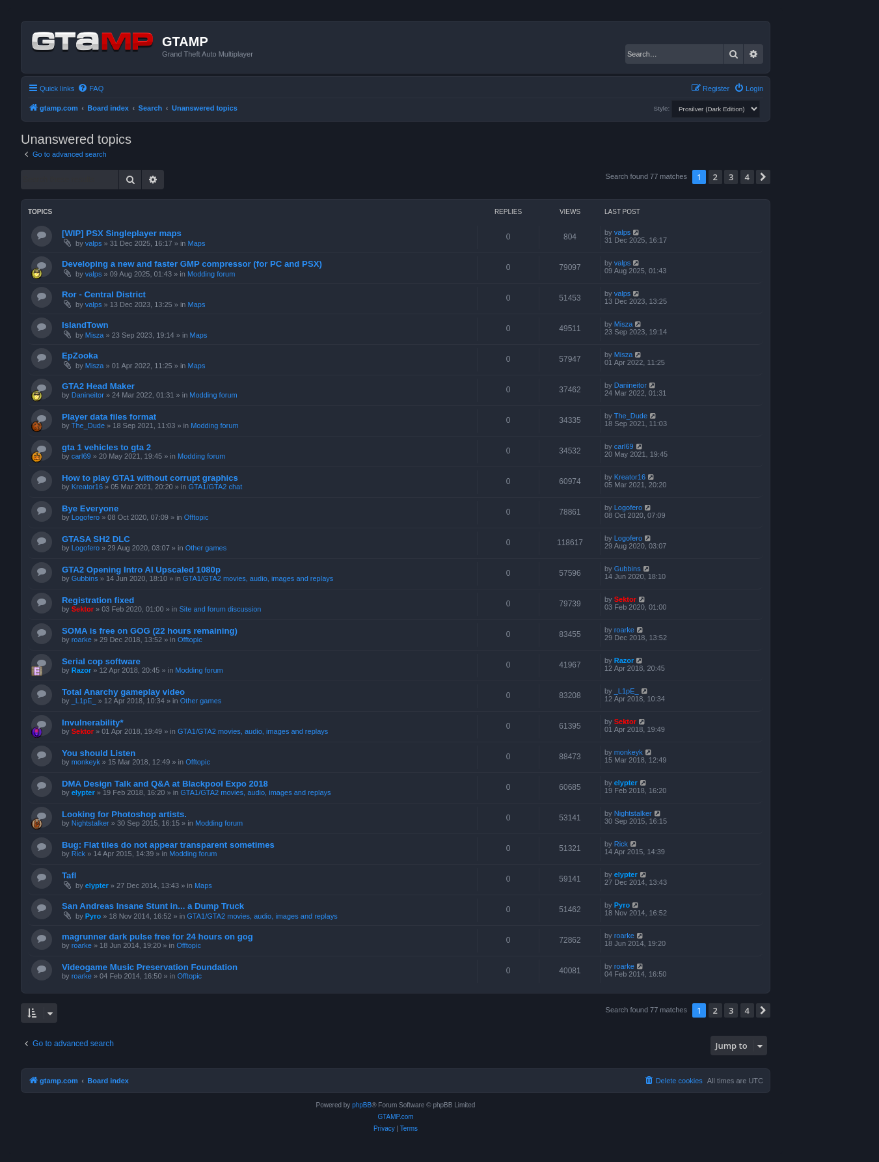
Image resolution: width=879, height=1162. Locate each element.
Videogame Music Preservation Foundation (149, 967)
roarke (82, 639)
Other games (206, 548)
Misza (94, 335)
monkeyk (86, 762)
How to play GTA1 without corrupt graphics (150, 478)
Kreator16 (87, 487)
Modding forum (211, 274)
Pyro (93, 916)
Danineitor (88, 395)
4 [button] (747, 177)
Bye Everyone (90, 508)
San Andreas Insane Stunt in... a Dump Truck (153, 906)
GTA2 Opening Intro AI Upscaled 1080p (141, 569)
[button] (763, 177)
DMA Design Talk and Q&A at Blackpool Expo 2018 (165, 784)
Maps (197, 243)
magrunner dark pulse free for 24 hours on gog (157, 936)
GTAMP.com (395, 1116)
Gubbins (85, 578)
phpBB (362, 1105)
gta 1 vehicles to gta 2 (106, 447)
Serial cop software (101, 661)
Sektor (83, 609)
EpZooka (80, 355)
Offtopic (196, 517)
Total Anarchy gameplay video (123, 692)
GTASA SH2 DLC (96, 539)
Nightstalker (90, 823)
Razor (82, 670)
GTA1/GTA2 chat (216, 487)
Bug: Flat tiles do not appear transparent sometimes (168, 845)
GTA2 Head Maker (98, 386)
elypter (83, 792)
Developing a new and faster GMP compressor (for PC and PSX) (192, 264)
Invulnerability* (93, 722)
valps (93, 243)
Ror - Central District (104, 294)
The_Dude (88, 425)
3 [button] (731, 177)
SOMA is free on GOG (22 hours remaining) (149, 631)
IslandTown (85, 325)
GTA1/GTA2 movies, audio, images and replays (258, 578)
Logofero (86, 517)
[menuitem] (90, 88)
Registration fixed (98, 600)
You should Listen (98, 753)
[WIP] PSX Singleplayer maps (122, 233)
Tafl (69, 875)
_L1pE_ (84, 701)
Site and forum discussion (220, 609)
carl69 (81, 456)
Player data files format (109, 417)
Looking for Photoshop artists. (124, 814)
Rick (78, 854)
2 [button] (715, 177)
